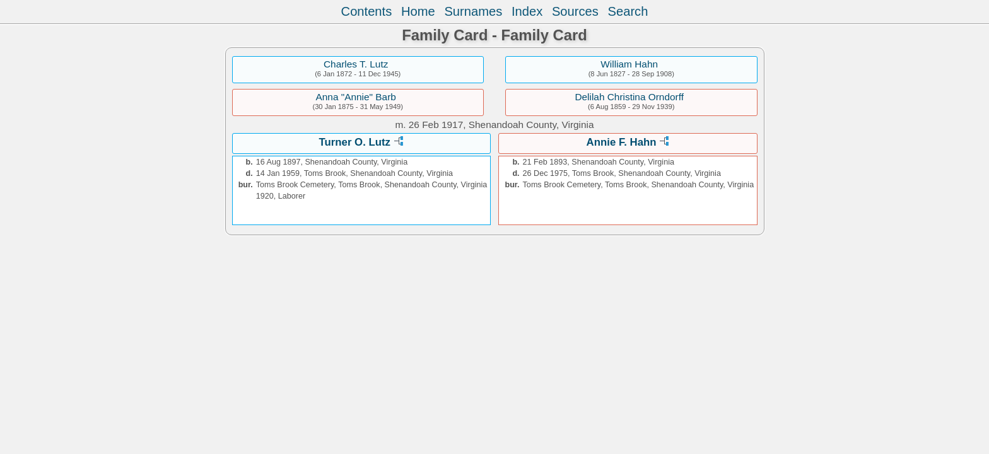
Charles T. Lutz (356, 64)
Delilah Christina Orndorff (629, 96)
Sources (575, 11)
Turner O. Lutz (354, 142)
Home (418, 11)
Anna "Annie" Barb (356, 96)
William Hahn (629, 64)
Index (527, 11)
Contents (366, 11)
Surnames (473, 11)
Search (628, 11)
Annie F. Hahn (622, 142)
